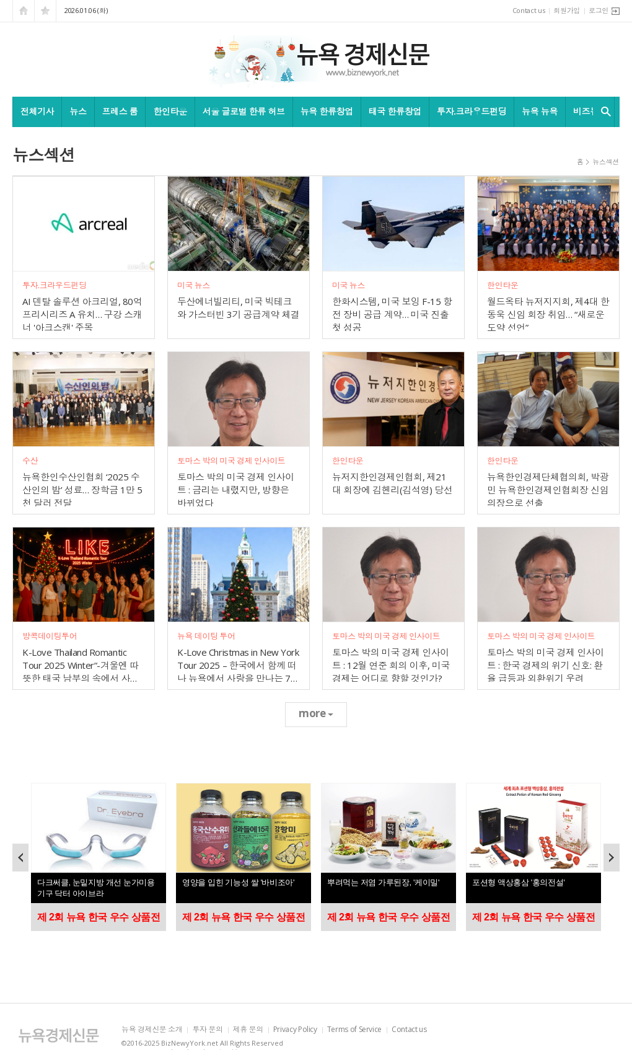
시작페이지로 (23, 11)
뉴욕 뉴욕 (540, 111)
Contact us (528, 10)
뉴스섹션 (605, 161)
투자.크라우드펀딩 (471, 111)
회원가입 (566, 10)
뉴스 (77, 111)
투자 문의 (207, 1030)
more (316, 713)
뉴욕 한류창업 (327, 111)
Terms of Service (354, 1030)
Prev (20, 857)
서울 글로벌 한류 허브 (244, 111)
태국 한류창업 (395, 111)
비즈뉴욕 (590, 111)
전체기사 (37, 111)
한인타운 (170, 111)
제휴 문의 (248, 1030)
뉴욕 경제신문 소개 (151, 1030)
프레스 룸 (120, 111)
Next (611, 857)
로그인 (598, 10)
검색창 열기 (603, 111)
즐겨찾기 (45, 11)
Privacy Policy (295, 1030)
